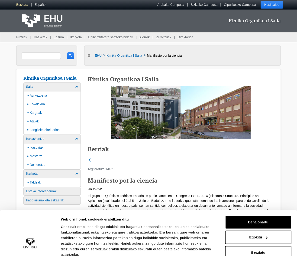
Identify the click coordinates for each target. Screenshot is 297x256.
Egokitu (258, 217)
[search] (41, 55)
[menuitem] (22, 5)
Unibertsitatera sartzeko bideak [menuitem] (110, 37)
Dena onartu (258, 201)
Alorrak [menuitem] (144, 37)
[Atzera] (89, 160)
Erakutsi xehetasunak (79, 247)
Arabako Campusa (170, 5)
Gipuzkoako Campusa (240, 5)
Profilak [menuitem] (21, 37)
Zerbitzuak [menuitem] (163, 37)
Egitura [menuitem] (59, 37)
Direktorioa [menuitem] (185, 37)
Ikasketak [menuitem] (40, 37)
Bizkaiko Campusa (203, 5)
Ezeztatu (258, 232)
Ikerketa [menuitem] (76, 37)
